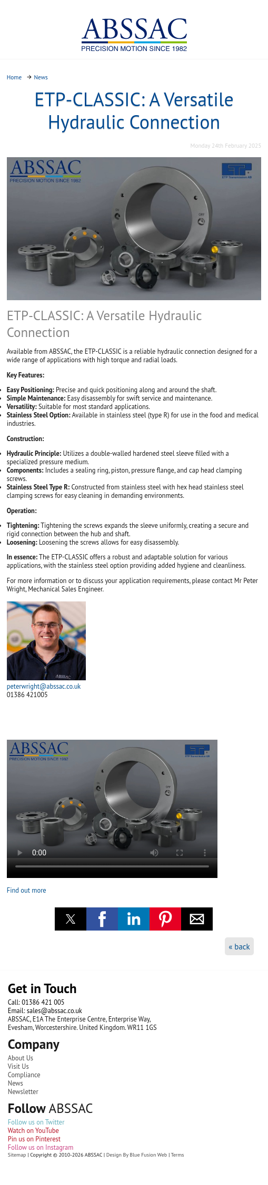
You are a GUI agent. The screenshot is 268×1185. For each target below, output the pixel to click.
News (15, 1083)
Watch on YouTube (33, 1130)
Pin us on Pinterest (34, 1139)
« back (239, 947)
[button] (70, 919)
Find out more (26, 890)
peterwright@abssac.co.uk (44, 686)
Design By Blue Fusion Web (136, 1154)
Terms (177, 1154)
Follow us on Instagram (41, 1147)
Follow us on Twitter (36, 1122)
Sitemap (17, 1154)
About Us (20, 1058)
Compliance (24, 1074)
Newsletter (23, 1091)
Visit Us (18, 1066)
